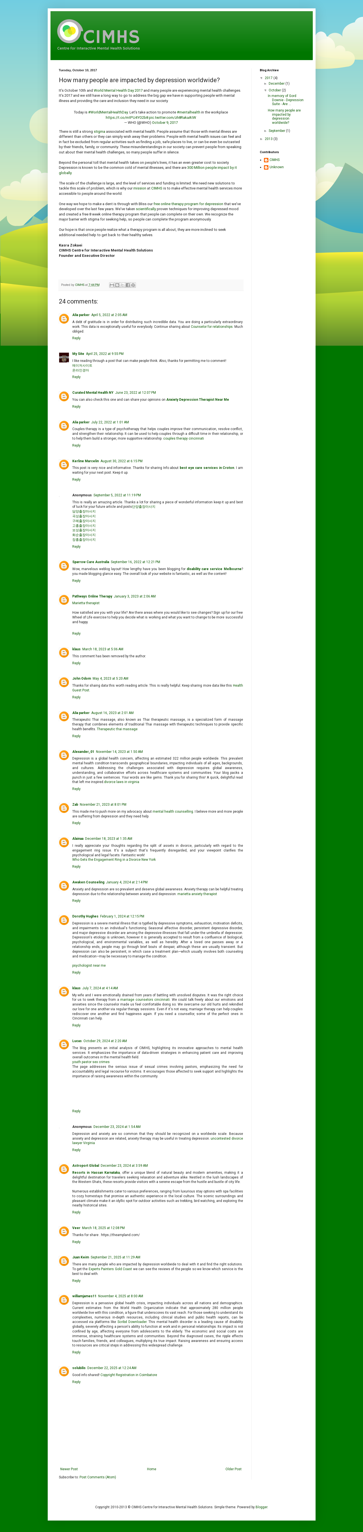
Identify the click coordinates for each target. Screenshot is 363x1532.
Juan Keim (80, 1257)
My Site (78, 354)
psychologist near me (89, 965)
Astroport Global (85, 1166)
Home (151, 1469)
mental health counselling (173, 812)
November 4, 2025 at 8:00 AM (120, 1296)
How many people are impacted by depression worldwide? (284, 116)
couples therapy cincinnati (183, 438)
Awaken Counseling (88, 882)
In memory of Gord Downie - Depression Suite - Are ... (286, 100)
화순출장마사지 (84, 535)
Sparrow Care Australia (90, 562)
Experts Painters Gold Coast (110, 1269)
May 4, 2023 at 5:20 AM (110, 678)
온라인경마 (80, 370)
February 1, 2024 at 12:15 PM (122, 916)
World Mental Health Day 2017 (118, 90)
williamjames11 (84, 1296)
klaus (76, 649)
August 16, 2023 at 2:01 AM (112, 713)
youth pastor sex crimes (91, 1062)
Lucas (77, 1041)
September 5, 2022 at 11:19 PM (117, 495)
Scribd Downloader (131, 1322)
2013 (269, 139)
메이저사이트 (82, 365)
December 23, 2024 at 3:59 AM (124, 1166)
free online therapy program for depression (188, 204)
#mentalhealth (188, 112)
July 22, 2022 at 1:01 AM (110, 422)
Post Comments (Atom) (98, 1477)
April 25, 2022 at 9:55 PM (105, 354)
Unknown (277, 167)
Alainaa (77, 839)
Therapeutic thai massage (117, 729)
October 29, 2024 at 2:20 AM (105, 1041)
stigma (99, 131)
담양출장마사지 (84, 511)
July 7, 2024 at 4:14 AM (100, 988)
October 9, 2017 (165, 122)
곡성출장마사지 (84, 516)
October (275, 90)
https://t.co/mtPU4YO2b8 (127, 117)
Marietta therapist (86, 603)
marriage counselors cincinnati (145, 1000)
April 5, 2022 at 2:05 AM (109, 315)
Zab (75, 805)
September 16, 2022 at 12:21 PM (135, 562)
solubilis (79, 1368)
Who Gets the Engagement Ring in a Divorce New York (114, 860)
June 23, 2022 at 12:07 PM (135, 393)
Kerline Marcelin (85, 461)
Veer (76, 1228)
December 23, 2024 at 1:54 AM (117, 1127)
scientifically (146, 209)
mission (139, 188)
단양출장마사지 (143, 507)
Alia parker (81, 315)
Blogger (261, 1507)
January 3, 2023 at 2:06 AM (135, 596)
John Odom (81, 678)
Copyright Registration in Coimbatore (128, 1375)
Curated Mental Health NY (93, 393)
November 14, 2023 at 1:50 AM (119, 752)
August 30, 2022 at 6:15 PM (121, 461)
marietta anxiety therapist (197, 894)
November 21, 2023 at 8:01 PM (103, 805)
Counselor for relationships (212, 327)
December (277, 84)
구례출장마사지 (84, 521)
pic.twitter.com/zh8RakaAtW (172, 117)
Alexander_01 (83, 752)
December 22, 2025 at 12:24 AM (111, 1368)
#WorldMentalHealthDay (108, 112)
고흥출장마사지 (84, 526)
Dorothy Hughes (85, 916)
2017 (269, 78)
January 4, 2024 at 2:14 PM (127, 882)
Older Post (233, 1469)
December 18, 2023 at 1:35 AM (108, 839)
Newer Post (69, 1469)
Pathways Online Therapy (92, 596)
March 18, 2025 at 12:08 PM (103, 1228)
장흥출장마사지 (84, 540)
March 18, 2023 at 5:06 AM (102, 649)
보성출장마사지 (84, 530)
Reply (76, 338)
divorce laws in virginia (121, 782)
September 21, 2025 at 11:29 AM (115, 1257)
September (277, 131)
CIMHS (156, 188)
